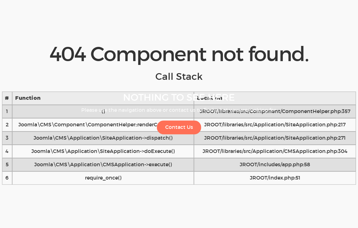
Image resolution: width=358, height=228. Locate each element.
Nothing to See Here (179, 97)
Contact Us (179, 127)
